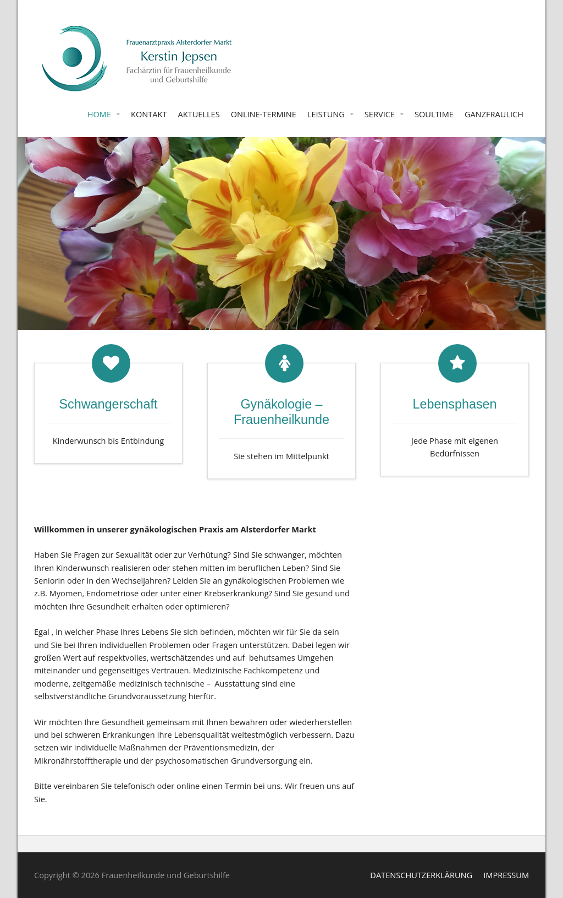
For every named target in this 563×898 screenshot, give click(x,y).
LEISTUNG (326, 113)
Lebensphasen (454, 404)
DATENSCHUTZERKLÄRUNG (421, 874)
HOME (99, 113)
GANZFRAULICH (494, 113)
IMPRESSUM (506, 874)
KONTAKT (149, 113)
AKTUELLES (198, 113)
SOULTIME (434, 113)
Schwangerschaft (108, 404)
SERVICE (380, 113)
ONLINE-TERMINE (263, 113)
